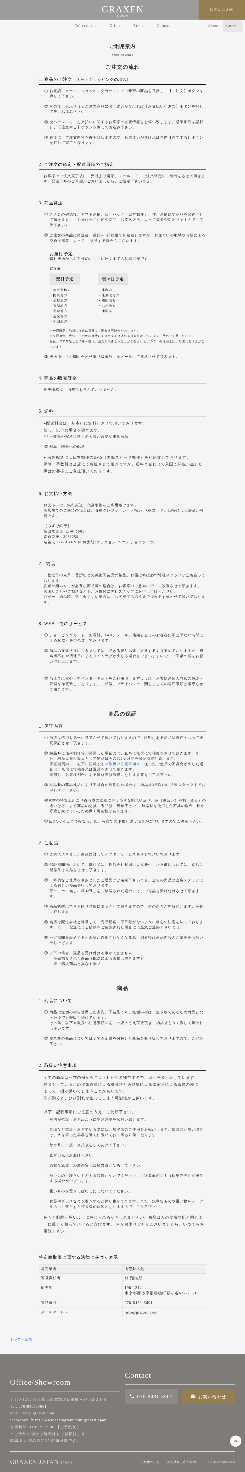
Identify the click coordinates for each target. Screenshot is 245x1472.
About (213, 25)
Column (164, 25)
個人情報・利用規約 (181, 1462)
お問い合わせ (221, 9)
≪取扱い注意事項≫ (122, 764)
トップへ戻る (21, 1339)
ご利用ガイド (150, 1462)
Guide (231, 26)
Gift (115, 25)
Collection (85, 25)
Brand (138, 25)
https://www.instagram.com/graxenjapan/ (69, 1420)
